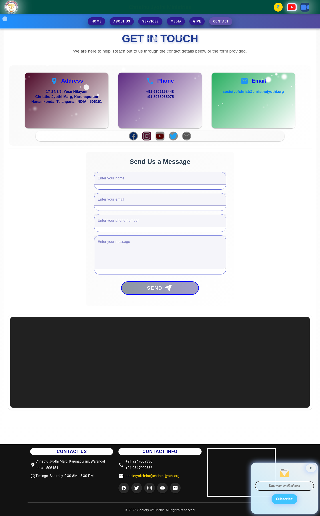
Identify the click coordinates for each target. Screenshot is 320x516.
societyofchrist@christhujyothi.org (253, 91)
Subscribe (284, 499)
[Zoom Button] (305, 7)
